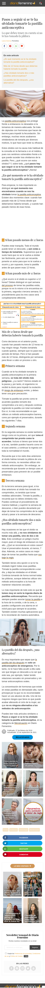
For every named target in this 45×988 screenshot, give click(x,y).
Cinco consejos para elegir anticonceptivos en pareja (31, 762)
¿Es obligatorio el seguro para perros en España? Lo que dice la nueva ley (12, 917)
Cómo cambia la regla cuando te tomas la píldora (11, 763)
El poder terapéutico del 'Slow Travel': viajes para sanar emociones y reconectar (32, 890)
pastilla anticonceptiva (15, 121)
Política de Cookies (16, 956)
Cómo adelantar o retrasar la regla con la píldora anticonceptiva (32, 790)
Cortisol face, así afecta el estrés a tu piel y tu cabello (12, 893)
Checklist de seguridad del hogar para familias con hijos (32, 918)
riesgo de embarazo (13, 390)
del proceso (7, 285)
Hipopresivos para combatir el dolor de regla (33, 820)
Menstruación (20, 723)
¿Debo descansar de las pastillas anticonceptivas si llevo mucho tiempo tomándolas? (11, 788)
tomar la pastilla (32, 599)
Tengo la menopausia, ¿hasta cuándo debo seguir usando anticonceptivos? (11, 816)
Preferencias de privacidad (23, 953)
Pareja (5, 830)
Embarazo (13, 830)
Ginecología (23, 830)
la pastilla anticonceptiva (29, 194)
